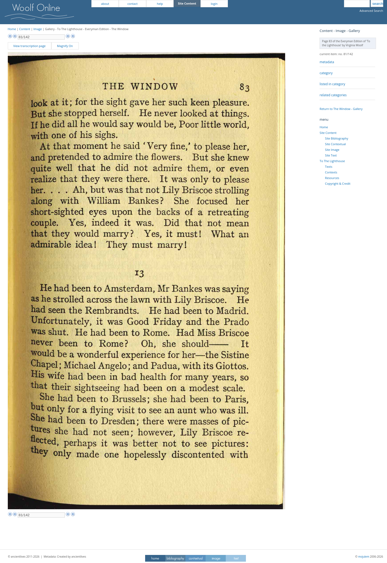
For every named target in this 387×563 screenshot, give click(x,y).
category (326, 73)
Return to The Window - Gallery (341, 109)
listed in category (332, 84)
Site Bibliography (336, 138)
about (105, 4)
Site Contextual (335, 144)
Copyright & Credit (337, 183)
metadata (327, 62)
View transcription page (29, 46)
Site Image (332, 150)
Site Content (328, 133)
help (160, 4)
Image (37, 29)
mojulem (363, 556)
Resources (332, 178)
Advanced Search (371, 11)
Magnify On (65, 46)
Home (12, 29)
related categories (333, 95)
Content (24, 29)
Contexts (331, 172)
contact (132, 4)
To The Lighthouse (332, 161)
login (214, 4)
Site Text (331, 155)
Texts (328, 167)
